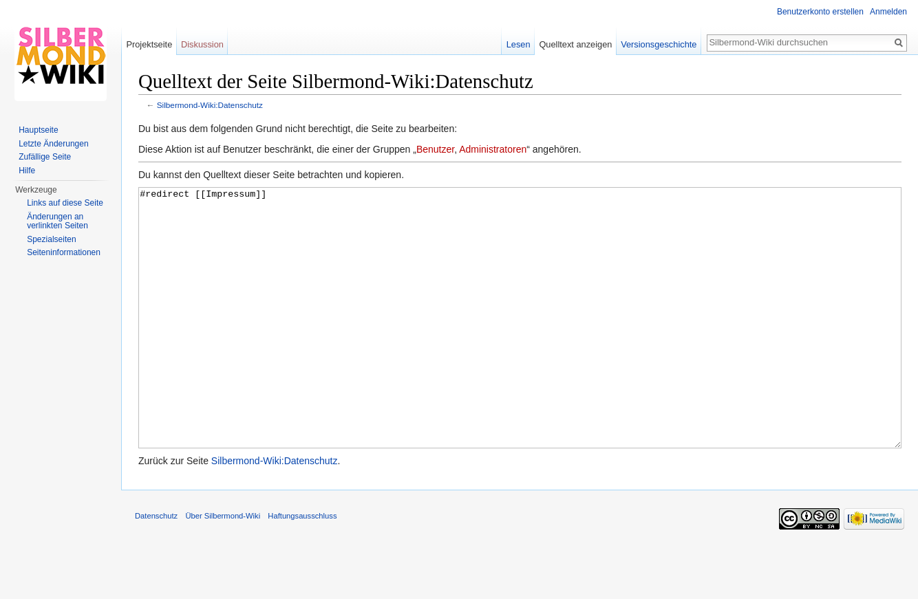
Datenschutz (156, 567)
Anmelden (888, 12)
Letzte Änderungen (53, 144)
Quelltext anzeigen (575, 44)
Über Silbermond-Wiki (222, 567)
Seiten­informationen (63, 252)
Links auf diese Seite (65, 203)
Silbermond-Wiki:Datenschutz (210, 104)
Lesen (518, 44)
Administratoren (492, 149)
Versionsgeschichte (658, 44)
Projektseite (149, 44)
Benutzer (435, 149)
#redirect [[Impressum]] (519, 343)
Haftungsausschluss (302, 567)
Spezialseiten (51, 239)
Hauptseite (38, 130)
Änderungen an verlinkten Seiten (57, 221)
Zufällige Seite (45, 157)
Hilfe (27, 170)
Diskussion (202, 44)
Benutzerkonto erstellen (820, 12)
